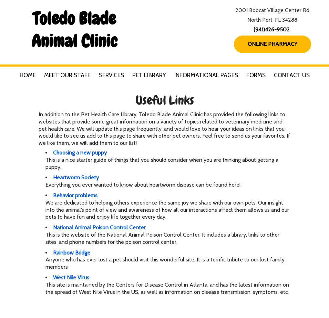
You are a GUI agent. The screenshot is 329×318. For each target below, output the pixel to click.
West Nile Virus (71, 277)
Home (28, 75)
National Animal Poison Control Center (99, 227)
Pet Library (149, 75)
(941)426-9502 (272, 29)
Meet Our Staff (67, 75)
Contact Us (292, 75)
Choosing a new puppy (80, 152)
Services (111, 75)
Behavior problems (75, 195)
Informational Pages (206, 75)
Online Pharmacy (272, 44)
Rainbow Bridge (71, 252)
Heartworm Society (76, 177)
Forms (256, 75)
